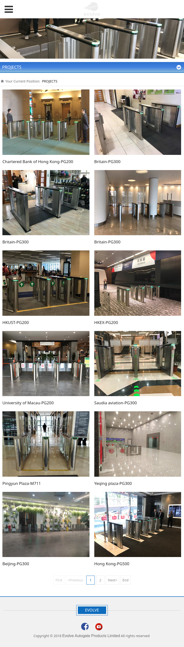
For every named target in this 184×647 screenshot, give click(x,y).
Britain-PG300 (107, 161)
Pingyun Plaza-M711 (21, 483)
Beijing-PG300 (15, 563)
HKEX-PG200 (106, 322)
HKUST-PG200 (15, 322)
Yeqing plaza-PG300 (113, 483)
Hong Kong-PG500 (111, 563)
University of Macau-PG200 (28, 403)
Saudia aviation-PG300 (115, 403)
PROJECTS (49, 81)
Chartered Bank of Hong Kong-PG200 (37, 161)
